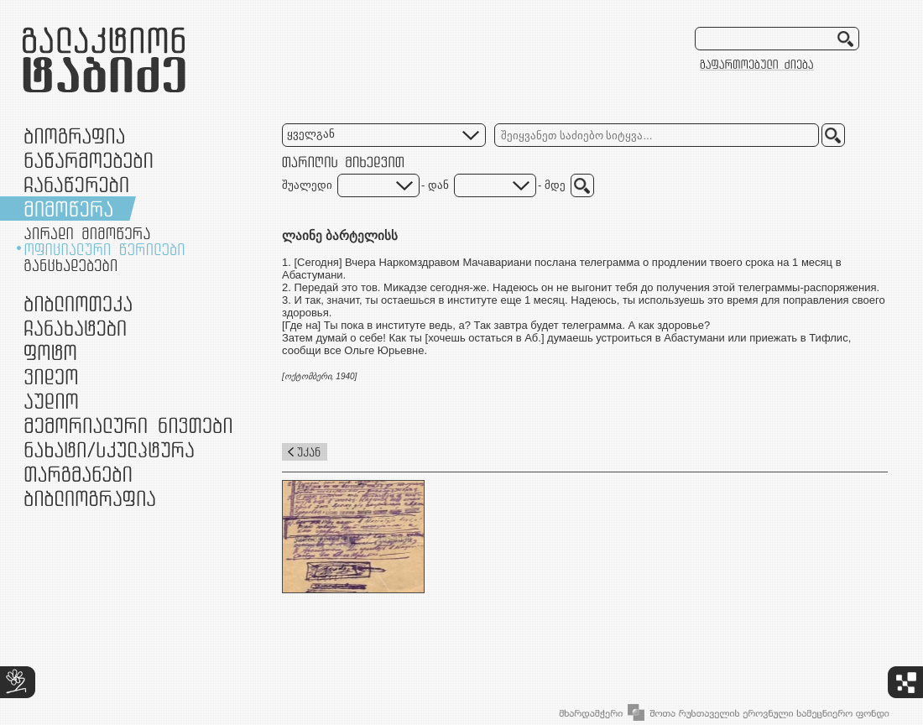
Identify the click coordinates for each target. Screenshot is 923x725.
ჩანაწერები (76, 184)
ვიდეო (50, 376)
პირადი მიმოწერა (87, 233)
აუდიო (51, 401)
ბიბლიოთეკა (78, 303)
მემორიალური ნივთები (128, 425)
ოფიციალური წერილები (104, 249)
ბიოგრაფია (74, 135)
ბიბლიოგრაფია (89, 498)
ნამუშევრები (109, 449)
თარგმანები (78, 474)
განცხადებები (70, 265)
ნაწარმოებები (88, 160)
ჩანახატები (75, 328)
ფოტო (50, 352)
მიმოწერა (68, 208)
